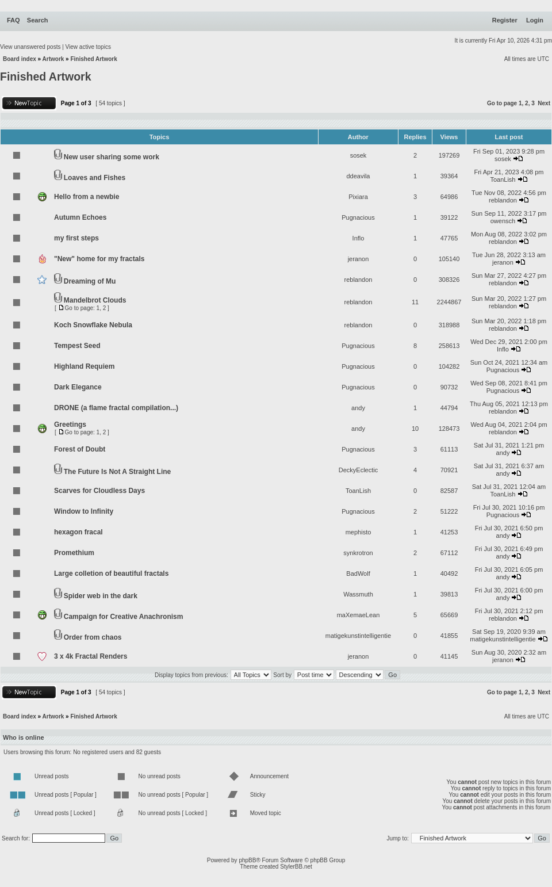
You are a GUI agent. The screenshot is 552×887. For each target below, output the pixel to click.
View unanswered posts (30, 47)
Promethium (74, 553)
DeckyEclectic (358, 470)
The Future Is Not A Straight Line (117, 472)
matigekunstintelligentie (358, 635)
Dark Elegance (78, 387)
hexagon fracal (78, 532)
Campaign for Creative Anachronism (123, 617)
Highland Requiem (84, 366)
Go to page (502, 103)
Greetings (70, 424)
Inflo (358, 238)
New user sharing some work (111, 157)
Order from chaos (93, 637)
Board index (19, 59)
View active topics (88, 47)
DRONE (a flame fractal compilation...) (116, 408)
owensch (502, 220)
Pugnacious (358, 217)
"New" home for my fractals (99, 259)
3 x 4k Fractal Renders (90, 656)
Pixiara (358, 196)
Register (505, 20)
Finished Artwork (93, 59)
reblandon (503, 200)
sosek (358, 155)
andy (358, 407)
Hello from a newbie (86, 197)
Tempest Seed (77, 346)
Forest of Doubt (79, 449)
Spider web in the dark (100, 596)
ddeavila (358, 176)
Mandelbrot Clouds (95, 300)
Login (534, 20)
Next (544, 103)
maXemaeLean (358, 614)
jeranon (358, 258)
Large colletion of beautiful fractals (111, 573)
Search (37, 20)
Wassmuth (358, 594)
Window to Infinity (83, 511)
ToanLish (502, 179)
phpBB (247, 860)
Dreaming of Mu (90, 281)
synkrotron (358, 552)
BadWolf (358, 573)
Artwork (53, 59)
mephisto (358, 532)
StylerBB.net (296, 866)
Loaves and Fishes (94, 178)
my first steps (76, 238)
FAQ (13, 20)
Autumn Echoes (80, 217)
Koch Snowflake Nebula (93, 325)
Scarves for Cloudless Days (99, 491)
